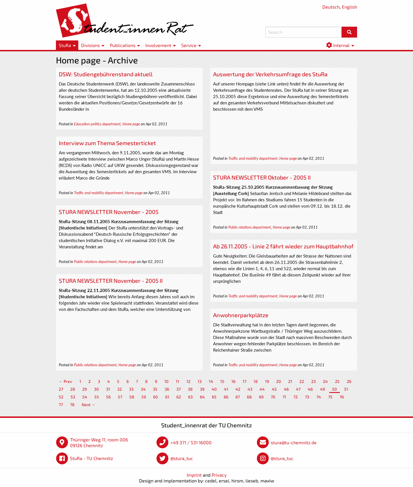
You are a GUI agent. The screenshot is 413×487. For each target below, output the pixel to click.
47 (298, 389)
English (349, 6)
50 (334, 389)
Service (188, 45)
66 (226, 396)
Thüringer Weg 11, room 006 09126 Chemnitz (99, 442)
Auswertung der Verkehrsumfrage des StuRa (270, 74)
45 (274, 389)
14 (211, 381)
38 (190, 389)
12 (188, 381)
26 (349, 381)
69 (261, 396)
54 (84, 396)
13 (200, 381)
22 (301, 381)
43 (250, 389)
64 (202, 396)
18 (256, 381)
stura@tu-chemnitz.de (294, 442)
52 (61, 396)
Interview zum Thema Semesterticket (107, 142)
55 (96, 396)
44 (262, 389)
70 (273, 396)
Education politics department (97, 124)
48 (310, 389)
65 (214, 396)
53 (73, 396)
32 (119, 389)
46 (286, 389)
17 (244, 381)
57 (120, 396)
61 (167, 396)
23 (313, 381)
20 (278, 381)
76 (342, 396)
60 (155, 396)
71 (284, 396)
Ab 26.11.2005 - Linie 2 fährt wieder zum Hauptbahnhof (283, 246)
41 (226, 389)
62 (178, 396)
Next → (88, 404)
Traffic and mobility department (253, 158)
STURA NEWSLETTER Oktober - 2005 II (262, 177)
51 (346, 389)
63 (190, 396)
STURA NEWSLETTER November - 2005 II (111, 280)
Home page (131, 124)
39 (202, 389)
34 (143, 389)
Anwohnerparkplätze (240, 314)
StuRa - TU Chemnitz (91, 458)
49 (322, 389)
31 (108, 389)
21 (290, 381)
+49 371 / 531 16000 (191, 442)
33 (131, 389)
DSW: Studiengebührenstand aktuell (106, 74)
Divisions (90, 45)
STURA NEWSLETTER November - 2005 (109, 211)
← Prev (65, 381)
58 (131, 396)
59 (143, 396)
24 (325, 381)
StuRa (65, 45)
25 (337, 381)
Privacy (219, 475)
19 (267, 381)
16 (233, 381)
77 (61, 404)
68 (249, 396)
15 (222, 381)
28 (72, 389)
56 (108, 396)
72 (295, 396)
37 (178, 389)
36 (167, 389)
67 (237, 396)
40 (214, 389)
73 (307, 396)
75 (330, 396)
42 (237, 389)
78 (72, 404)
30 (96, 389)
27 (61, 389)
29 (84, 389)
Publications (122, 45)
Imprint (194, 475)
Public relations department (249, 227)
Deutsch (331, 6)
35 (155, 389)
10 (166, 381)
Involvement (158, 45)
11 (177, 381)
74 (318, 396)
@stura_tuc (181, 458)
